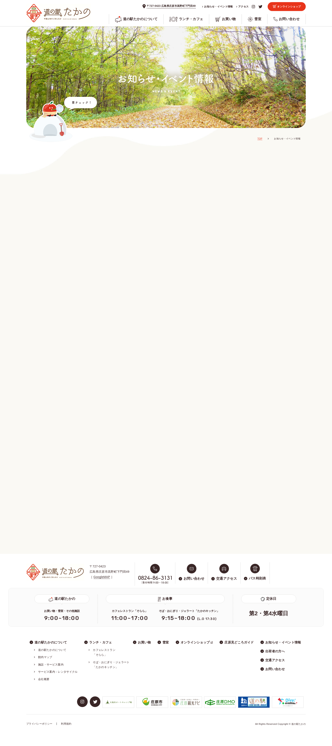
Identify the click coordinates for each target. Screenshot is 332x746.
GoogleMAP (102, 577)
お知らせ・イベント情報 (217, 6)
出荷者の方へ (275, 651)
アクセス (242, 6)
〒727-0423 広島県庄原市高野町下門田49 (171, 5)
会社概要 (43, 679)
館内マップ (45, 657)
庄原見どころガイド (239, 642)
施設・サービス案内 (51, 664)
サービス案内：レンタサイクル (57, 671)
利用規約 (66, 723)
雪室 (254, 19)
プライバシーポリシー (39, 723)
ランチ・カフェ (186, 19)
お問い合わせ (286, 19)
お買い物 (225, 19)
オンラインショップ (287, 6)
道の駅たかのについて (136, 19)
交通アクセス (275, 660)
